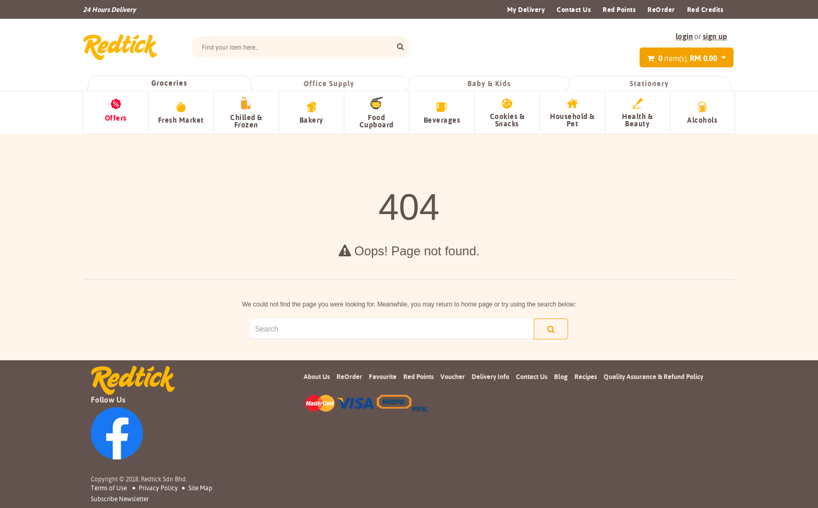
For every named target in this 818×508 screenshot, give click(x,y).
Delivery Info (490, 376)
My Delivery (526, 9)
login (684, 36)
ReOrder (661, 9)
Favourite (382, 376)
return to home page (464, 304)
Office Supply (329, 83)
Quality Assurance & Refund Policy (653, 376)
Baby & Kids (489, 83)
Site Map (200, 488)
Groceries (169, 83)
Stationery (649, 83)
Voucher (452, 376)
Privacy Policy (158, 488)
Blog (561, 376)
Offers (116, 118)
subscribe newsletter (120, 499)
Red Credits (705, 9)
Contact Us (574, 9)
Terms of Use (109, 488)
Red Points (619, 9)
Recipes (585, 376)
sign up (715, 36)
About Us (317, 376)
